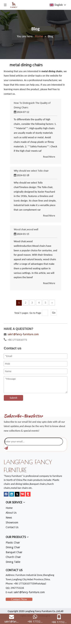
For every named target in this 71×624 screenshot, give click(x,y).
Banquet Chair (14, 552)
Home (9, 507)
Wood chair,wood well (26, 229)
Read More (49, 156)
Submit (13, 397)
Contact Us (12, 527)
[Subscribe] (6, 448)
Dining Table (13, 561)
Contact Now (19, 599)
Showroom (12, 522)
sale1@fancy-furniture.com (23, 334)
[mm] (7, 408)
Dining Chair (13, 547)
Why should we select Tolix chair (31, 170)
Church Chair (13, 556)
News (9, 517)
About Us (11, 512)
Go (53, 312)
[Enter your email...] (33, 441)
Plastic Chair (13, 542)
